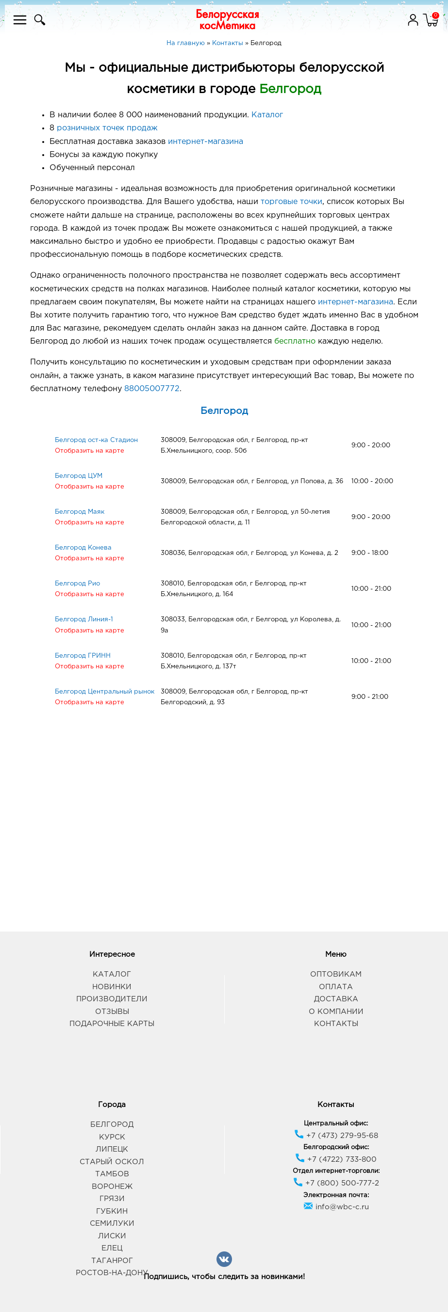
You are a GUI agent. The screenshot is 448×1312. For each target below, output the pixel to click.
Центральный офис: (336, 1123)
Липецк (112, 1149)
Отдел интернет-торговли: (336, 1171)
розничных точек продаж (107, 128)
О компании (336, 1012)
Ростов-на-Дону (112, 1273)
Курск (112, 1137)
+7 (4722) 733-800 (336, 1159)
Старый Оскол (112, 1162)
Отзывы (112, 1012)
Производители (112, 999)
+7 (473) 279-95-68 (336, 1136)
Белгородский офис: (336, 1147)
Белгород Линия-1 (84, 619)
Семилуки (112, 1223)
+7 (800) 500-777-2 (336, 1183)
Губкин (112, 1211)
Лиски (112, 1236)
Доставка (336, 999)
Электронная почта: (336, 1195)
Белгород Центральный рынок (104, 692)
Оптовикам (336, 974)
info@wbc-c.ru (336, 1207)
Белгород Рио (77, 583)
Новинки (112, 987)
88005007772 (152, 389)
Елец (111, 1248)
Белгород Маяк (79, 512)
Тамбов (112, 1174)
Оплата (336, 987)
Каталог (267, 115)
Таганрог (112, 1261)
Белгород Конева (83, 548)
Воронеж (112, 1187)
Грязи (112, 1199)
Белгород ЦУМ (78, 476)
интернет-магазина (205, 141)
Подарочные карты (111, 1024)
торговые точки (291, 201)
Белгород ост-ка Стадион (96, 440)
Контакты (336, 1024)
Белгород (224, 411)
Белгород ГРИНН (83, 656)
